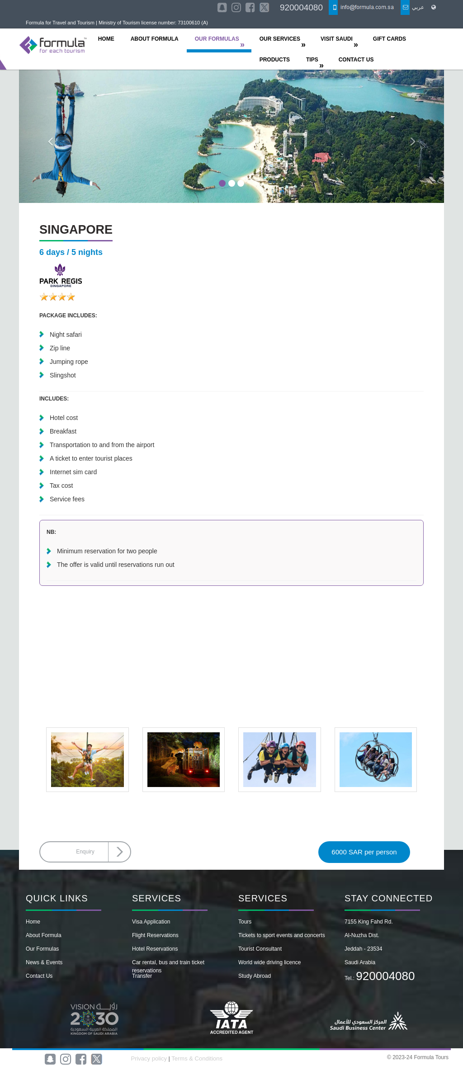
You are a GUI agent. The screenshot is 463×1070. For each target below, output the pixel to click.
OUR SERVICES (280, 39)
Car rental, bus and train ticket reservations (168, 966)
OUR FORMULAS (217, 39)
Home (33, 922)
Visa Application (151, 922)
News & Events (44, 962)
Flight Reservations (155, 935)
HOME (106, 39)
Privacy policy (149, 1058)
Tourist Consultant (260, 949)
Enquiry (85, 851)
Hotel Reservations (155, 949)
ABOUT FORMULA (155, 39)
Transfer (142, 976)
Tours (244, 922)
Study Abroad (254, 976)
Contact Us (39, 976)
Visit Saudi (337, 39)
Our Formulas (42, 949)
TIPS (312, 60)
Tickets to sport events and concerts (281, 935)
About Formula (43, 935)
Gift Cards (389, 39)
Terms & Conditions (196, 1058)
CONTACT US (356, 60)
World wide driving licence (269, 962)
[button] (51, 136)
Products (275, 60)
